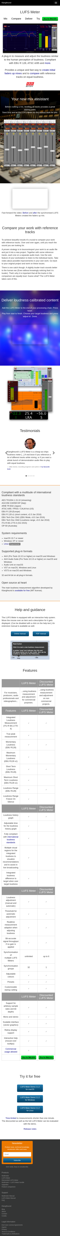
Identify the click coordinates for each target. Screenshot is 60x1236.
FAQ (3, 1200)
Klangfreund (6, 3)
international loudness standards (12, 840)
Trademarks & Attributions (11, 1234)
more (47, 63)
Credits (4, 1216)
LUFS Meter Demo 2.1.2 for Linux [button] (30, 1109)
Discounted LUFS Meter (10, 1180)
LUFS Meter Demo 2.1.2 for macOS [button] (30, 1088)
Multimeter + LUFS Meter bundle (13, 1182)
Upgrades (5, 1184)
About (4, 1211)
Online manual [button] (20, 634)
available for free (22, 590)
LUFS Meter (6, 1178)
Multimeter (5, 1176)
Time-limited (11, 1118)
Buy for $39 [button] (50, 19)
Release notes (30, 1129)
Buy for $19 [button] (46, 1057)
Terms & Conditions (8, 1231)
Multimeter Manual (8, 1196)
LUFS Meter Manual (9, 1198)
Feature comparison (9, 1187)
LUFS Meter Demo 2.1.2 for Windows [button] (30, 1098)
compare (34, 73)
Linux (6, 544)
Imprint (4, 1227)
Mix (5, 18)
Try (38, 18)
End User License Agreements (12, 1225)
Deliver (28, 18)
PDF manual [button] (41, 634)
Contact (4, 1214)
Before (26, 213)
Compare (16, 18)
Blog (3, 1209)
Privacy (4, 1229)
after (35, 213)
